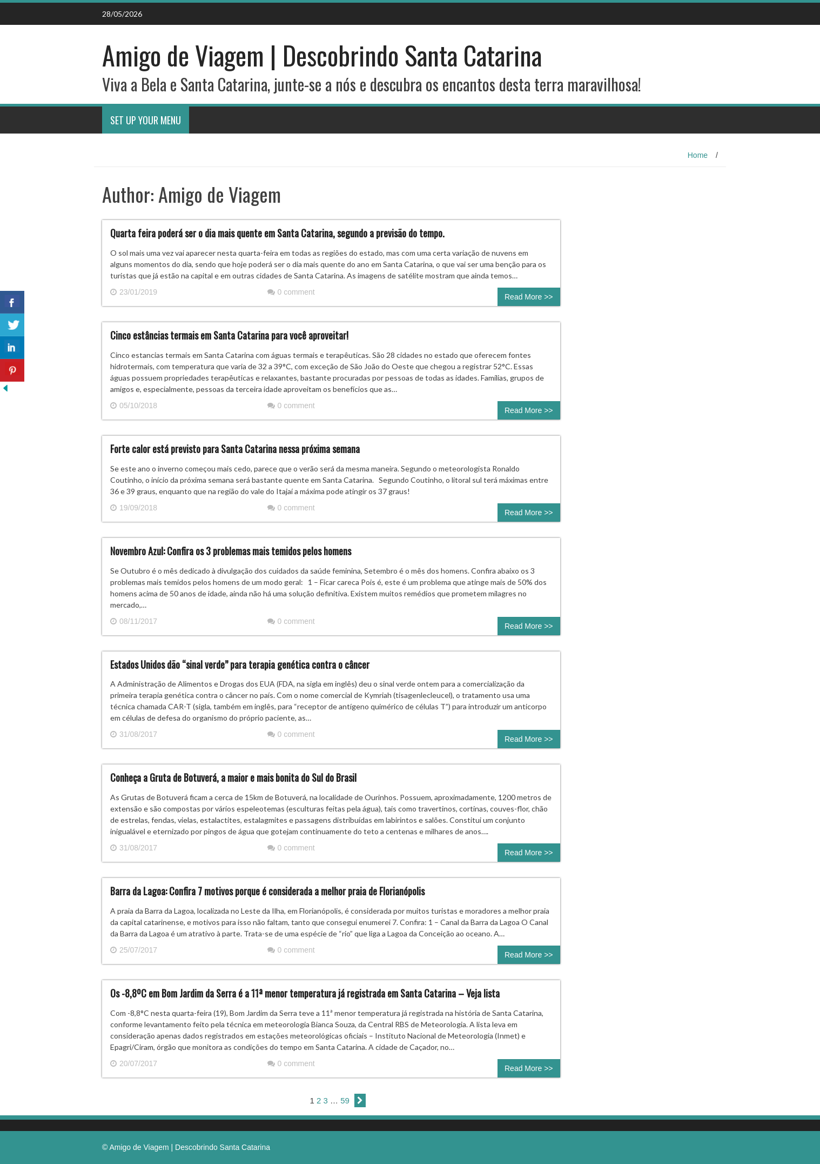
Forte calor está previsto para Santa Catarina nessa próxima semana (235, 449)
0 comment (291, 292)
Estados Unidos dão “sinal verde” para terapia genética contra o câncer (239, 664)
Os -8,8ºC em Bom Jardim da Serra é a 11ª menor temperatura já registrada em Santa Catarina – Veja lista (305, 993)
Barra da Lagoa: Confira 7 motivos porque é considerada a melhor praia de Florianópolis (267, 891)
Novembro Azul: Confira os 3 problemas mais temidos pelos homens (230, 551)
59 (344, 1100)
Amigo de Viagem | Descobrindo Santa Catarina (322, 55)
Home (698, 155)
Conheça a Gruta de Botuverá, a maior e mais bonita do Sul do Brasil (233, 777)
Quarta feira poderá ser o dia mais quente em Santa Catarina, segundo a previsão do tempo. (277, 233)
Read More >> (529, 296)
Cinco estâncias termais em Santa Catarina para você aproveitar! (229, 335)
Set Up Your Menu (145, 120)
